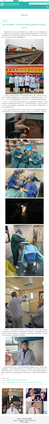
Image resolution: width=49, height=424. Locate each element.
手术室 (25, 103)
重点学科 (36, 407)
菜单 (47, 6)
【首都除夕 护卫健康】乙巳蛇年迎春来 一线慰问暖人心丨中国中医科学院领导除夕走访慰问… (24, 382)
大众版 (15, 0)
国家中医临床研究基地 (36, 394)
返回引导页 (4, 0)
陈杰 (43, 97)
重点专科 (12, 407)
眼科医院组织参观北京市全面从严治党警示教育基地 (16, 380)
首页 (8, 10)
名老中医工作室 (12, 394)
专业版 (20, 0)
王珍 (4, 99)
